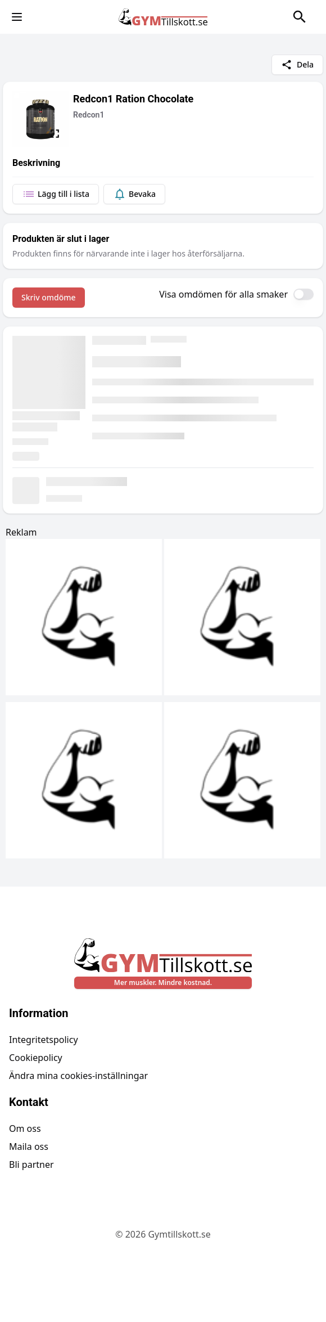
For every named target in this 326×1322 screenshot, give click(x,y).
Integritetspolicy (43, 1039)
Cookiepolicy (35, 1057)
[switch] (303, 294)
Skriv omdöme (48, 297)
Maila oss (28, 1146)
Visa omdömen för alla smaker (223, 294)
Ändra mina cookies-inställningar (78, 1075)
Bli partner (31, 1164)
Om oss (25, 1128)
